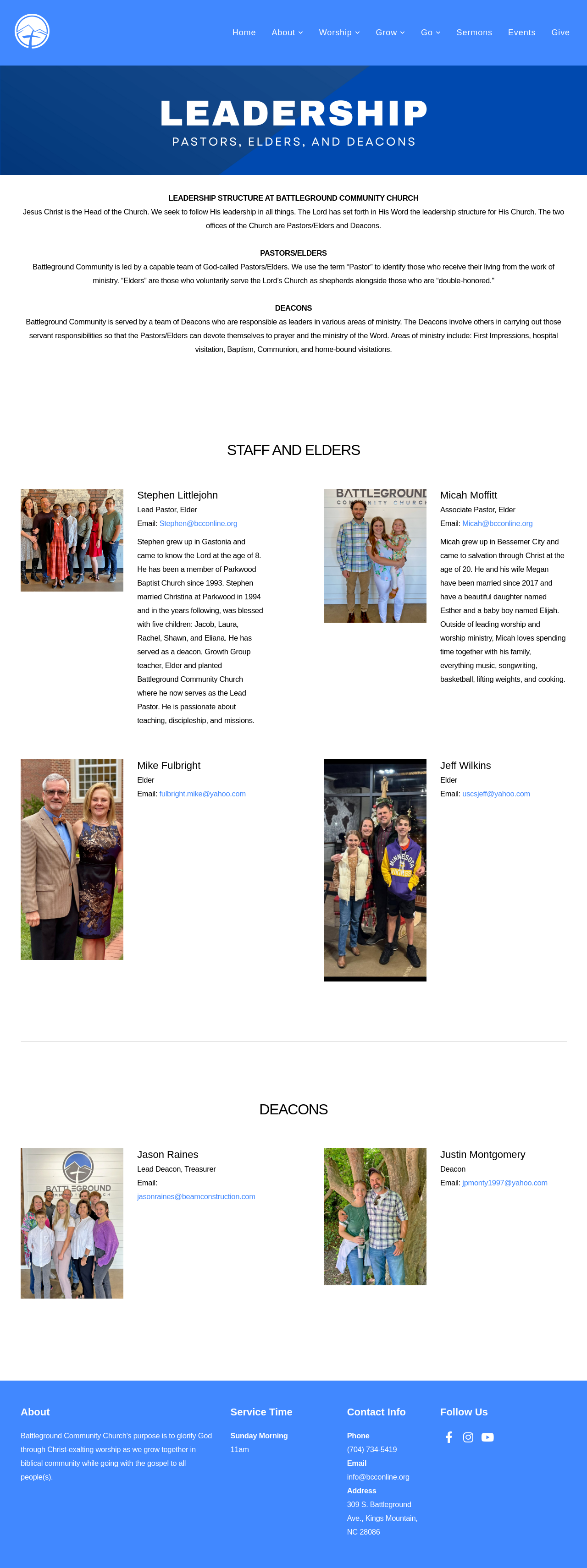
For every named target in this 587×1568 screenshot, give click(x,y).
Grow (390, 32)
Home (244, 32)
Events (522, 32)
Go (431, 32)
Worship (339, 32)
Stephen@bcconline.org (198, 523)
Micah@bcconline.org (497, 523)
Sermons (475, 32)
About (287, 32)
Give (560, 32)
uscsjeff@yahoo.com (496, 793)
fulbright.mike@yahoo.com (202, 793)
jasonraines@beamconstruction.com (196, 1196)
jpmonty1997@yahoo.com (505, 1183)
